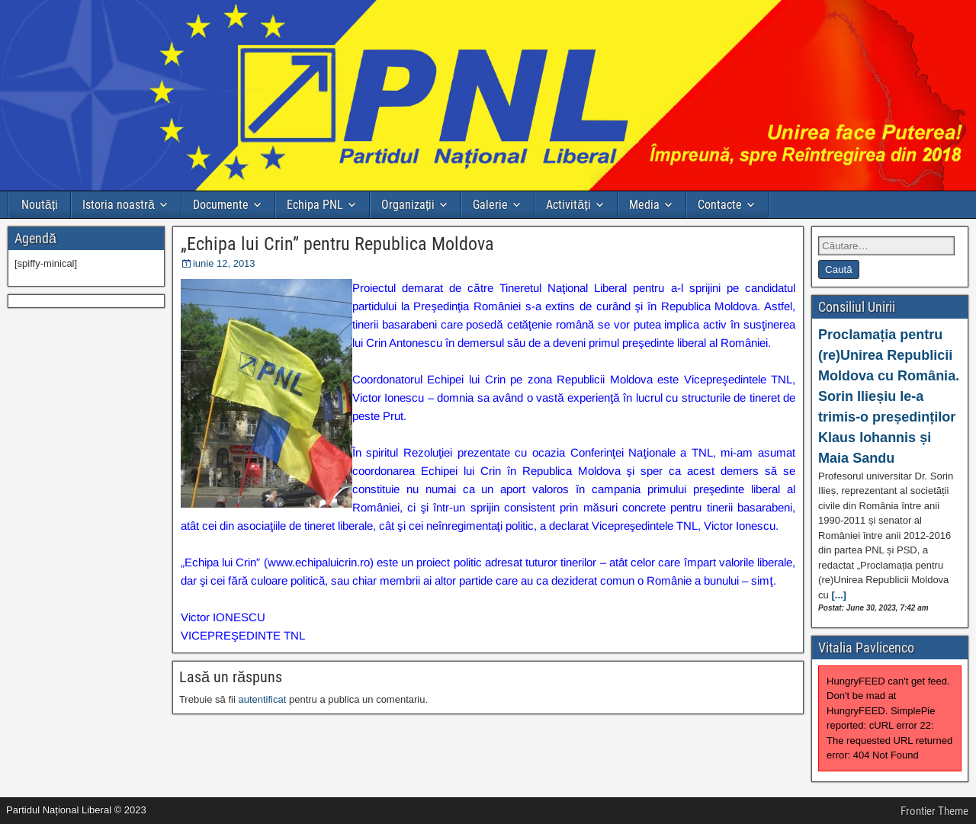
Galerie (490, 204)
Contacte (720, 204)
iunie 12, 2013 (224, 263)
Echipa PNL (315, 204)
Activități (568, 204)
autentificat (262, 699)
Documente (221, 204)
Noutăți (39, 204)
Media (644, 204)
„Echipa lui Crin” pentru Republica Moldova (337, 244)
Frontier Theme (934, 811)
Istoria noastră (118, 204)
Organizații (408, 204)
